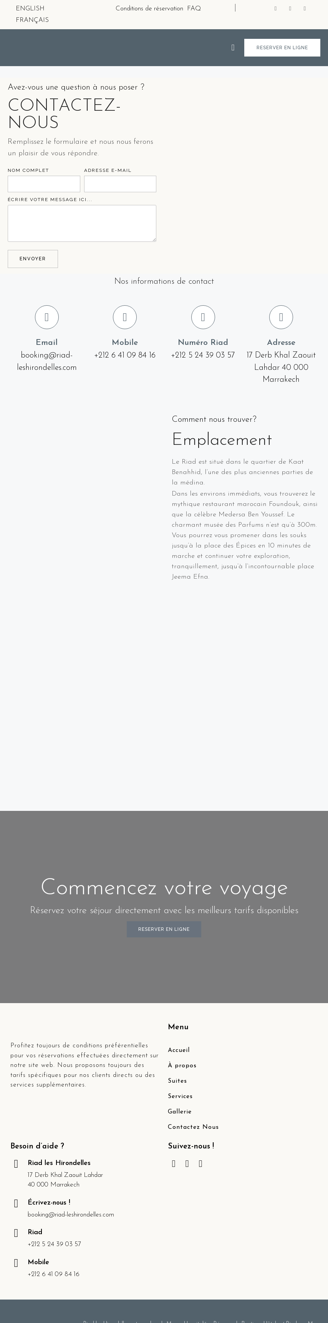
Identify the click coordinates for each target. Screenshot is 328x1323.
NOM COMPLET (28, 170)
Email (47, 343)
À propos (182, 946)
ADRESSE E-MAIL (108, 170)
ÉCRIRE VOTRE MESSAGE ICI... (50, 199)
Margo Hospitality (188, 1205)
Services (180, 977)
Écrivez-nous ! (49, 1083)
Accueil (179, 931)
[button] (233, 47)
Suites (177, 962)
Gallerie (180, 992)
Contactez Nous (193, 1008)
